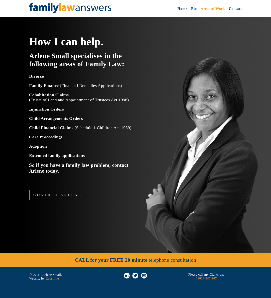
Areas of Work (213, 9)
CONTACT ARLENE (57, 195)
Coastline (52, 278)
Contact (235, 9)
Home (182, 9)
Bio (194, 9)
